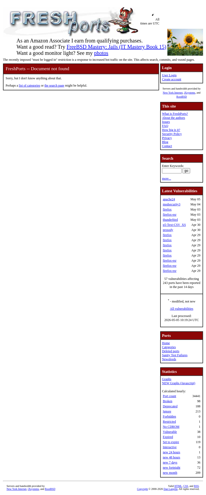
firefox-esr (169, 214)
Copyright (142, 488)
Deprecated (170, 406)
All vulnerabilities (181, 309)
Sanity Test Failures (174, 355)
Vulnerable (170, 432)
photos (101, 53)
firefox (167, 209)
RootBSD (181, 96)
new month (170, 473)
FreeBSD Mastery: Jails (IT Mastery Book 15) (116, 47)
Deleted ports (170, 351)
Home (166, 343)
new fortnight (171, 467)
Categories (169, 347)
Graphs (166, 379)
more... (166, 178)
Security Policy (172, 134)
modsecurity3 (171, 204)
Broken (167, 401)
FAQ (165, 126)
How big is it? (171, 130)
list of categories (29, 85)
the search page (54, 85)
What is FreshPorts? (175, 114)
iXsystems (189, 92)
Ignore (167, 411)
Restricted (169, 421)
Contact (167, 146)
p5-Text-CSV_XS (174, 225)
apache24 (169, 199)
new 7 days (170, 462)
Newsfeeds (169, 359)
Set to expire (171, 442)
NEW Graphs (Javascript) (178, 383)
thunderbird (170, 220)
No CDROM (171, 427)
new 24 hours (171, 452)
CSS (185, 486)
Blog (165, 142)
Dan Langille (171, 488)
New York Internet (173, 92)
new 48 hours (171, 457)
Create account (171, 79)
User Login (169, 75)
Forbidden (169, 416)
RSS (196, 486)
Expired (168, 437)
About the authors (173, 118)
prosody (168, 230)
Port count (169, 396)
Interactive (169, 447)
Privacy (167, 138)
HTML (178, 486)
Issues (166, 122)
